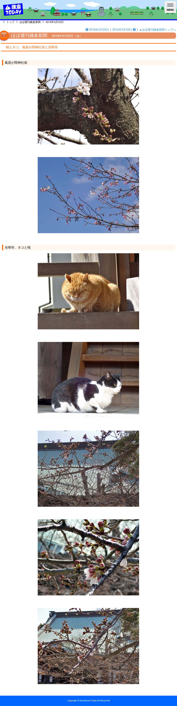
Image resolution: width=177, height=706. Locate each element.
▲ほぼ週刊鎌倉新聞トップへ (157, 29)
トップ (10, 22)
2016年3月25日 (55, 22)
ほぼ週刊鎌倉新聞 (30, 22)
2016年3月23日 (97, 29)
